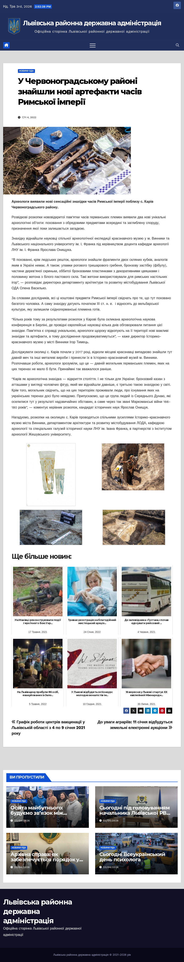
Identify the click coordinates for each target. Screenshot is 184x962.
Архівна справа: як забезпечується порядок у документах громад (45, 859)
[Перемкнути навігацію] (92, 45)
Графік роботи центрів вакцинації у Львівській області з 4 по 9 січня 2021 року (48, 727)
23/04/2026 (22, 820)
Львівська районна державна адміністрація (92, 23)
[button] (177, 45)
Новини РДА (19, 801)
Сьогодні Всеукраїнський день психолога (132, 857)
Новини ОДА (26, 71)
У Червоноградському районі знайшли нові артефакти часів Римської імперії (79, 91)
